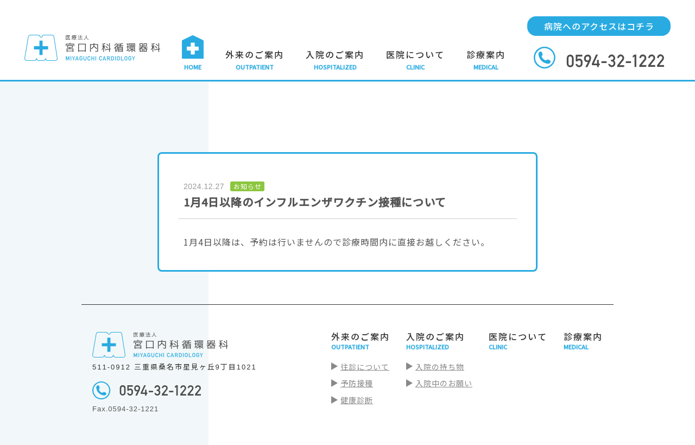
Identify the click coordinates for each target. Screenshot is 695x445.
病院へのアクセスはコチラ (599, 26)
